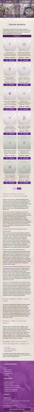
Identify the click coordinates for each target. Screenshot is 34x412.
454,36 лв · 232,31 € (24, 82)
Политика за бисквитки (9, 391)
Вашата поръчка (28, 2)
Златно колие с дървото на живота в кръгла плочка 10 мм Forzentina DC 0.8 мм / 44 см (9, 103)
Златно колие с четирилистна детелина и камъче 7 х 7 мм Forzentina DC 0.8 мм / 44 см (24, 103)
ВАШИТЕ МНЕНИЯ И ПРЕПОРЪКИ (17, 409)
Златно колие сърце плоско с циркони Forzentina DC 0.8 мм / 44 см (9, 176)
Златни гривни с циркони (9, 348)
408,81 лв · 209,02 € (24, 180)
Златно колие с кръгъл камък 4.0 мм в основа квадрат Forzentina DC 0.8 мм (10, 152)
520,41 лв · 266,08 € (10, 106)
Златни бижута (5, 19)
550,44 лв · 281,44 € (10, 82)
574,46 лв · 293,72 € (24, 131)
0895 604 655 (8, 1)
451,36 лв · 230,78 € (10, 131)
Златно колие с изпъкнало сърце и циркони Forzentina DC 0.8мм (10, 127)
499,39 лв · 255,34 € (24, 57)
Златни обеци (7, 347)
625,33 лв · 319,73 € (10, 180)
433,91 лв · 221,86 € (10, 155)
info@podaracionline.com (11, 405)
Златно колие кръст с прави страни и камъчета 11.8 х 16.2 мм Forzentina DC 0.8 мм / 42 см (9, 78)
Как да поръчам (8, 369)
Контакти (6, 375)
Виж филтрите (17, 36)
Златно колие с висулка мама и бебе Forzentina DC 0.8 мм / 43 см (24, 127)
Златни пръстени (8, 351)
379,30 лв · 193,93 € (10, 57)
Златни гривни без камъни (10, 350)
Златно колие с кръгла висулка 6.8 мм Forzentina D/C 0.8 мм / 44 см (24, 152)
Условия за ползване (9, 382)
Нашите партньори (8, 373)
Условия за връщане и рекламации (12, 387)
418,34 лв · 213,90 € (24, 106)
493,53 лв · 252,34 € (24, 155)
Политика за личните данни (10, 389)
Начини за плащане (8, 384)
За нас (5, 367)
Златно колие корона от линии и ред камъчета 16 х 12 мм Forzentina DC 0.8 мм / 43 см (24, 54)
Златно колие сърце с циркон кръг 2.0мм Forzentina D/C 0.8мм (24, 176)
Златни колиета (11, 19)
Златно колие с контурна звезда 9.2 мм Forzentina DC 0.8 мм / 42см (10, 54)
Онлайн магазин (8, 371)
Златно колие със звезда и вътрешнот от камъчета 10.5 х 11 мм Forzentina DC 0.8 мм (24, 78)
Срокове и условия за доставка (11, 385)
